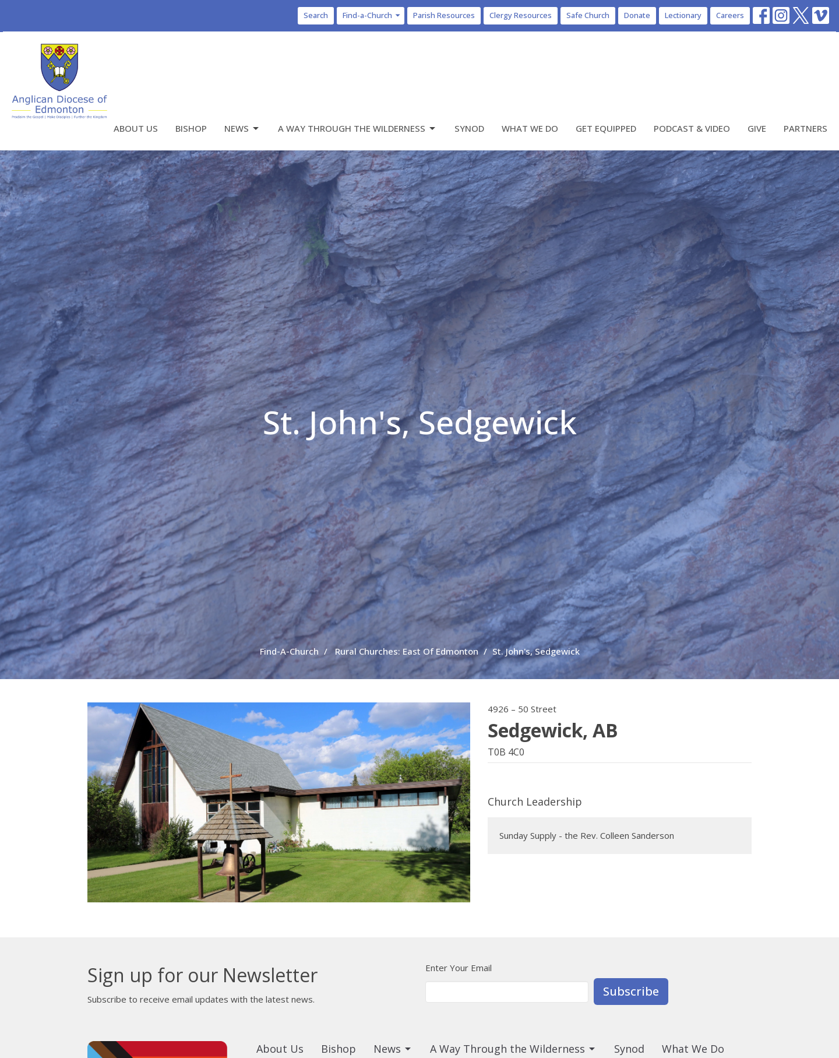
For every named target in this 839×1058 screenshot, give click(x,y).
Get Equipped (606, 128)
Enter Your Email (458, 967)
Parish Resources (444, 15)
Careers (730, 15)
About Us (136, 128)
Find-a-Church (372, 15)
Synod (469, 128)
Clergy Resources (520, 15)
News (242, 128)
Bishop (191, 128)
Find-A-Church (289, 651)
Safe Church (587, 15)
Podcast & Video (692, 128)
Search (316, 15)
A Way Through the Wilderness (357, 128)
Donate (637, 15)
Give (757, 128)
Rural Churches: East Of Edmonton (406, 651)
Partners (805, 128)
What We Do (530, 128)
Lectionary (683, 15)
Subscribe (631, 991)
